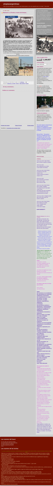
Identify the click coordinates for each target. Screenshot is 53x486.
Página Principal (18, 125)
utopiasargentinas (11, 4)
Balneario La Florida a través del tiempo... (15, 12)
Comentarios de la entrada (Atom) (13, 128)
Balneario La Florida (11, 83)
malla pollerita (22, 83)
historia (17, 83)
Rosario (27, 83)
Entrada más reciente (5, 125)
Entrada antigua (30, 125)
